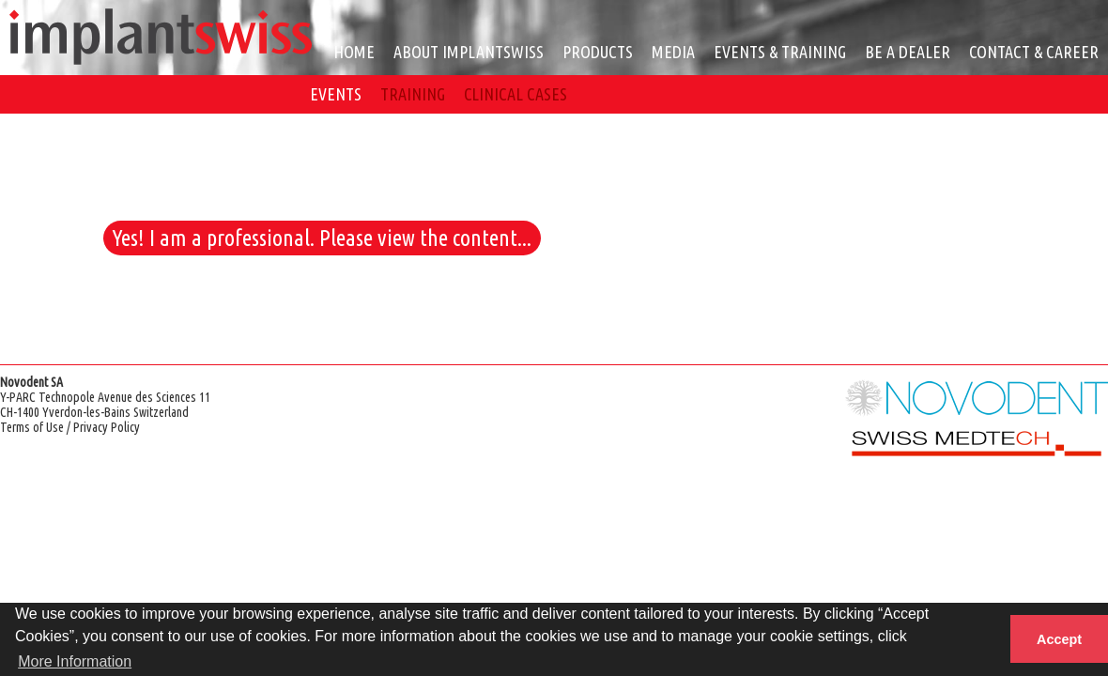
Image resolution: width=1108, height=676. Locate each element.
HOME (354, 51)
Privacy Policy (106, 427)
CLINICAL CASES (515, 93)
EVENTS (336, 93)
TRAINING (412, 93)
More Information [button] (74, 661)
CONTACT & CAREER (1034, 51)
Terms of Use (32, 427)
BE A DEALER (907, 51)
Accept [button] (1059, 639)
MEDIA (673, 51)
